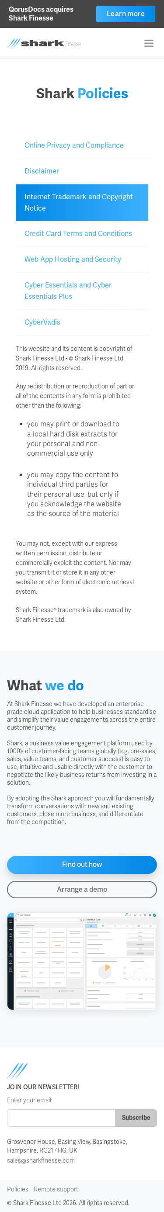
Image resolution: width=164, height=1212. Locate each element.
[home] (56, 43)
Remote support (56, 1189)
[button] (148, 43)
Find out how (82, 864)
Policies (17, 1189)
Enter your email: (29, 1100)
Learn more (126, 13)
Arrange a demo (82, 889)
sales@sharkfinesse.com (41, 1160)
